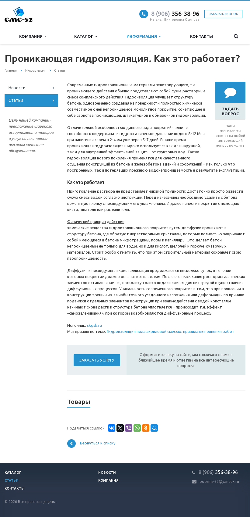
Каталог (85, 36)
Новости (17, 87)
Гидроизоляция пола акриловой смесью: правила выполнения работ (170, 331)
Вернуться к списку (91, 443)
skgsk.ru (94, 325)
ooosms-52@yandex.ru (219, 481)
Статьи (16, 100)
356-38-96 (175, 13)
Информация (144, 36)
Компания (32, 36)
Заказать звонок (223, 14)
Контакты (201, 36)
